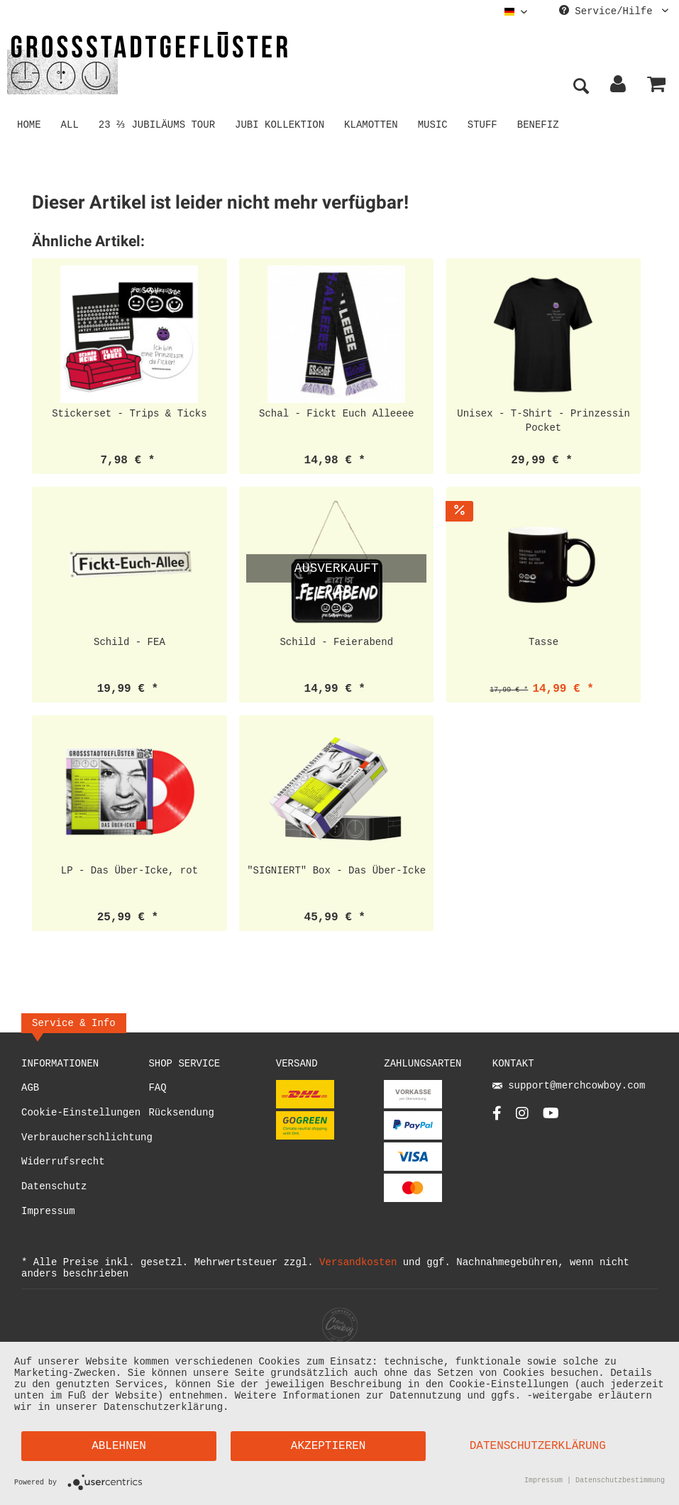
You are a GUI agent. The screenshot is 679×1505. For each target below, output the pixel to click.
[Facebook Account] (497, 1117)
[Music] (435, 123)
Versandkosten (358, 1262)
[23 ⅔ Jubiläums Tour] (158, 123)
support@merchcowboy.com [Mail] (569, 1086)
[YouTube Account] (551, 1117)
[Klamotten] (374, 123)
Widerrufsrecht (63, 1162)
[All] (70, 123)
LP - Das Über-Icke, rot (129, 870)
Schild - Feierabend (336, 642)
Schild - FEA (129, 642)
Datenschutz (54, 1186)
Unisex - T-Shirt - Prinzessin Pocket (543, 420)
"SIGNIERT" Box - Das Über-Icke (336, 870)
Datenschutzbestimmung (620, 1482)
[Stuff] (484, 123)
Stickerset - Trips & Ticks (129, 413)
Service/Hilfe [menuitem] (613, 11)
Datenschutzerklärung (538, 1446)
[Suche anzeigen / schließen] (580, 87)
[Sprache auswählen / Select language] (515, 12)
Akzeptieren (328, 1446)
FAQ (157, 1088)
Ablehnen (119, 1446)
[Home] (29, 123)
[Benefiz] (540, 123)
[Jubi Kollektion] (282, 123)
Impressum (48, 1211)
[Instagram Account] (522, 1117)
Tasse (543, 642)
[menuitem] (515, 12)
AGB (30, 1088)
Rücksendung (181, 1113)
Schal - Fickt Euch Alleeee (336, 413)
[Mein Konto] (619, 87)
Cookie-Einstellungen (80, 1113)
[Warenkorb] (656, 87)
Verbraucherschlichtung (84, 1138)
